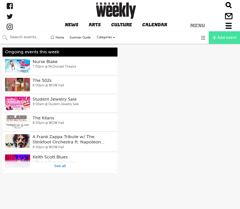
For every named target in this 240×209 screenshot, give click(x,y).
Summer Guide (80, 37)
